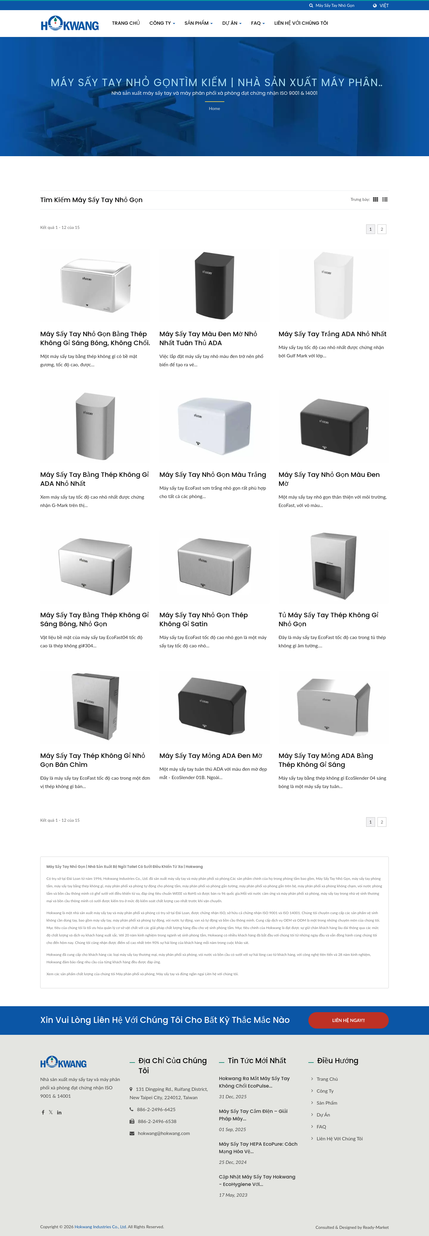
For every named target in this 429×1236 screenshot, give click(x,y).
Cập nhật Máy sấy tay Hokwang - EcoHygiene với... (257, 1180)
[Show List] (385, 199)
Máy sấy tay (165, 974)
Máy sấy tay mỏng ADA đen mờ (210, 755)
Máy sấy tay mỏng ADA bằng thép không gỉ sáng (326, 760)
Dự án (232, 23)
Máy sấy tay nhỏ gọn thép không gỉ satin (203, 620)
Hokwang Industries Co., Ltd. (100, 1226)
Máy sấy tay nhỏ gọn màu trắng (212, 474)
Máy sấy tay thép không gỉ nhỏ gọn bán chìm (92, 760)
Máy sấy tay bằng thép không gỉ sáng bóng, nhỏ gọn (94, 620)
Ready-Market (376, 1226)
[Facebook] (43, 1112)
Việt (384, 5)
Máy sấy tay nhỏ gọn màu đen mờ (329, 479)
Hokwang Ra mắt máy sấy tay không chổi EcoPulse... (254, 1082)
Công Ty (162, 23)
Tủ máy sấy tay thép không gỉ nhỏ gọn (328, 620)
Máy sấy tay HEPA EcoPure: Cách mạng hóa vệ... (258, 1147)
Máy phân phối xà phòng (135, 974)
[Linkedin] (59, 1112)
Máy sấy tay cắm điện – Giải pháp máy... (253, 1115)
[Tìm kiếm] (311, 5)
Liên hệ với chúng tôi (301, 23)
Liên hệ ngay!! (348, 1020)
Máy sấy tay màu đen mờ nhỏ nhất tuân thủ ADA (208, 339)
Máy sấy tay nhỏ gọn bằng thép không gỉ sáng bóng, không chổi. (95, 339)
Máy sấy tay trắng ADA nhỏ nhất (332, 334)
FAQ (258, 23)
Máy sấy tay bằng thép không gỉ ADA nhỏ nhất (94, 479)
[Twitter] (51, 1112)
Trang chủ (126, 23)
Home (214, 108)
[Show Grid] (376, 199)
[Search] (342, 5)
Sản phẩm (199, 23)
